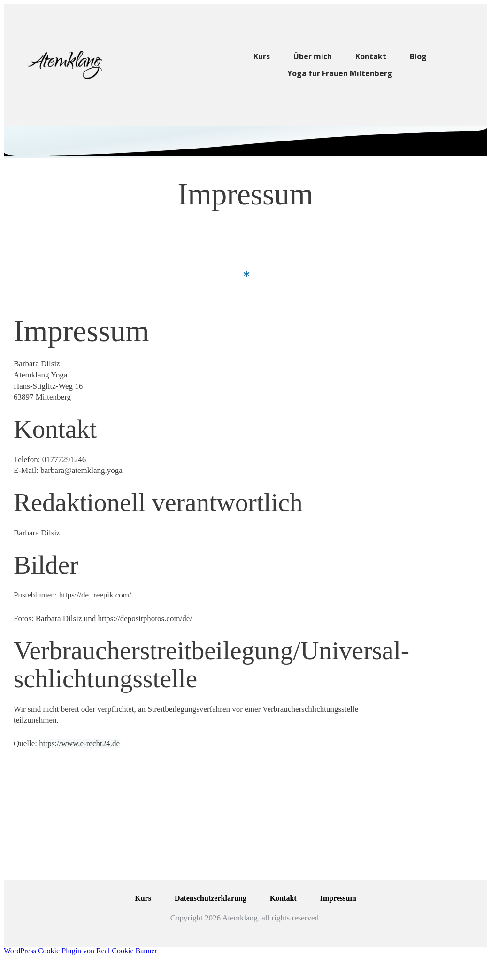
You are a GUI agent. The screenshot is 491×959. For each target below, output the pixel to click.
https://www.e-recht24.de (79, 743)
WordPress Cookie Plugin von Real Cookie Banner (80, 951)
